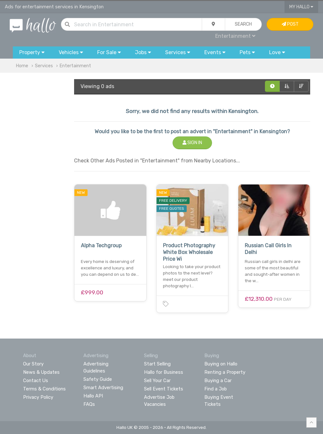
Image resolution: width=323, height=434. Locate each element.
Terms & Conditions (44, 389)
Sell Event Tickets (163, 389)
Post (290, 24)
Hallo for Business (163, 372)
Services (44, 66)
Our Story (33, 364)
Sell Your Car (157, 380)
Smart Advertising (103, 387)
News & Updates (41, 372)
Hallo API (93, 396)
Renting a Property (224, 372)
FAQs (89, 404)
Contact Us (35, 380)
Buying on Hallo (220, 364)
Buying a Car (218, 380)
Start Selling (157, 364)
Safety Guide (97, 379)
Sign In (192, 142)
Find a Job (215, 389)
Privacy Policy (38, 397)
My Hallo (301, 7)
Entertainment (235, 36)
